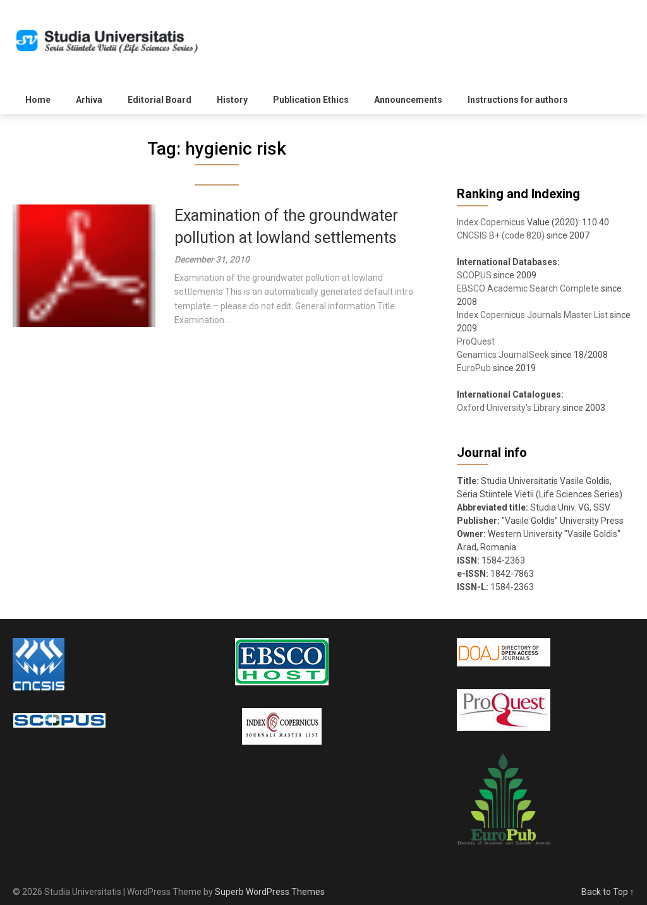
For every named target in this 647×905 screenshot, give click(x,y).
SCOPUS (474, 275)
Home (38, 100)
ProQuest (476, 341)
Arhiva (89, 100)
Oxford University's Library (508, 408)
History (232, 100)
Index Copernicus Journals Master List (532, 315)
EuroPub (474, 368)
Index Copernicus (491, 222)
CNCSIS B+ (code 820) (501, 235)
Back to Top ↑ (607, 892)
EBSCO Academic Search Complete (528, 288)
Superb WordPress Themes (270, 892)
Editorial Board (159, 100)
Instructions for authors (518, 100)
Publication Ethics (311, 100)
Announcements (408, 100)
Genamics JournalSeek (503, 355)
